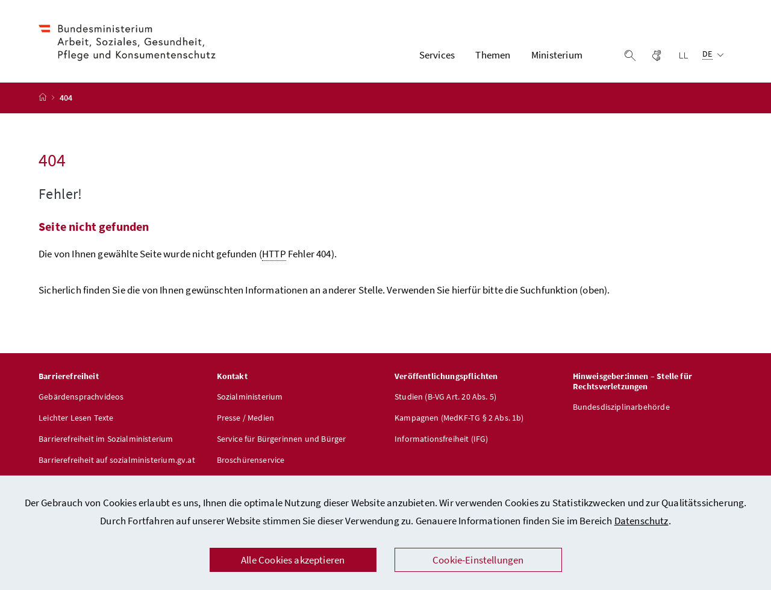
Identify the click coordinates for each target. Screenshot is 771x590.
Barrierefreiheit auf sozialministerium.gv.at (117, 460)
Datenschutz (641, 520)
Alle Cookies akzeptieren (293, 559)
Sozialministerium (250, 397)
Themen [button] (492, 54)
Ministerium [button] (556, 54)
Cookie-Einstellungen (478, 559)
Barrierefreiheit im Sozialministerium (106, 439)
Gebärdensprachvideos (81, 397)
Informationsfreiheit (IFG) (442, 439)
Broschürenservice (251, 460)
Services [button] (437, 54)
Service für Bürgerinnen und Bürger (281, 439)
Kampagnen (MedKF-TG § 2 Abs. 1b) (459, 418)
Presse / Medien (246, 418)
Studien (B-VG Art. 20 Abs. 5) (445, 397)
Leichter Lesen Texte (76, 418)
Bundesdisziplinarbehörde (621, 407)
